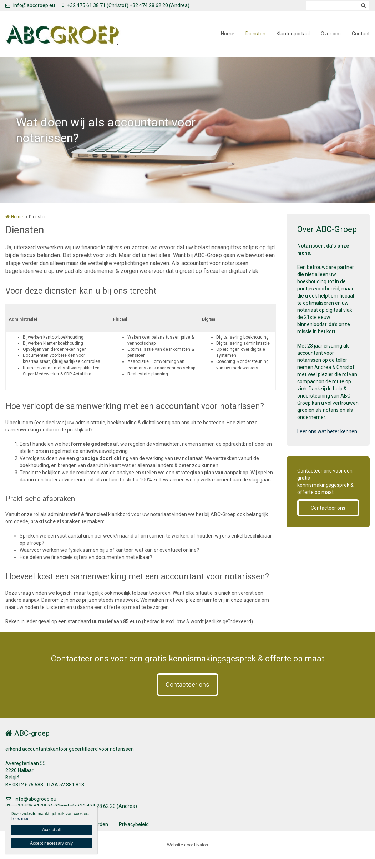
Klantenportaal (293, 33)
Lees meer (21, 818)
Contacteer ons (328, 508)
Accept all (51, 829)
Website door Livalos (187, 845)
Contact (361, 33)
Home (227, 33)
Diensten (255, 33)
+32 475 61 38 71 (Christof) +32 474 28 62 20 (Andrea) (125, 5)
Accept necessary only (51, 843)
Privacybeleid (134, 824)
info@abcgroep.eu (30, 5)
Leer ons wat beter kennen (327, 431)
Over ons (331, 33)
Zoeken (363, 5)
